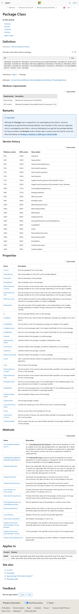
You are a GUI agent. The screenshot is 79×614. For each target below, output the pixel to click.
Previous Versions (18, 608)
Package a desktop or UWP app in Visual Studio (39, 134)
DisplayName (8, 282)
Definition (7, 24)
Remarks (7, 27)
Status (6, 411)
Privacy (46, 608)
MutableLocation (9, 382)
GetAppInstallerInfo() (10, 466)
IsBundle (6, 336)
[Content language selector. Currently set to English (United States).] (11, 603)
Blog (28, 608)
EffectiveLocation (9, 299)
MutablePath (8, 388)
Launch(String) (8, 515)
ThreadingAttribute (59, 80)
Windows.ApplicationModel (46, 8)
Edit (74, 52)
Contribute (37, 608)
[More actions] (74, 7)
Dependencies (8, 274)
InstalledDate (8, 324)
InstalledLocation (9, 328)
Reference (12, 8)
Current (6, 270)
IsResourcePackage (10, 355)
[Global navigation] (2, 3)
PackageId (10, 573)
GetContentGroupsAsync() (12, 496)
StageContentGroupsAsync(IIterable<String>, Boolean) (12, 525)
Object (14, 74)
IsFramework (8, 347)
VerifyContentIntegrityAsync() (13, 538)
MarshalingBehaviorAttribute (40, 80)
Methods (7, 32)
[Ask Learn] (64, 7)
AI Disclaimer (6, 608)
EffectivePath (8, 305)
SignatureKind (8, 401)
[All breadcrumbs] (4, 7)
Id (4, 314)
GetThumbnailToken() (11, 508)
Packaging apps (12, 579)
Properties (7, 29)
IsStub (6, 359)
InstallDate (7, 318)
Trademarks (16, 611)
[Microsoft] (39, 2)
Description (7, 278)
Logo (5, 365)
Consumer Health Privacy (60, 608)
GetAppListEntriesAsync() (12, 483)
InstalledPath (8, 332)
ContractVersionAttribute (20, 80)
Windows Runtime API (26, 8)
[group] (39, 65)
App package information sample (19, 576)
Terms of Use (6, 611)
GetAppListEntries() (10, 477)
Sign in (75, 3)
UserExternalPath (9, 421)
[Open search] (70, 3)
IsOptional (7, 351)
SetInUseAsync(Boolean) (12, 519)
